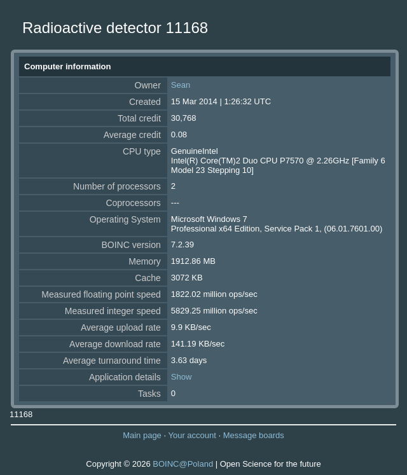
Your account (192, 435)
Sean (180, 85)
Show (181, 377)
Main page (142, 435)
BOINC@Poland (183, 464)
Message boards (253, 435)
